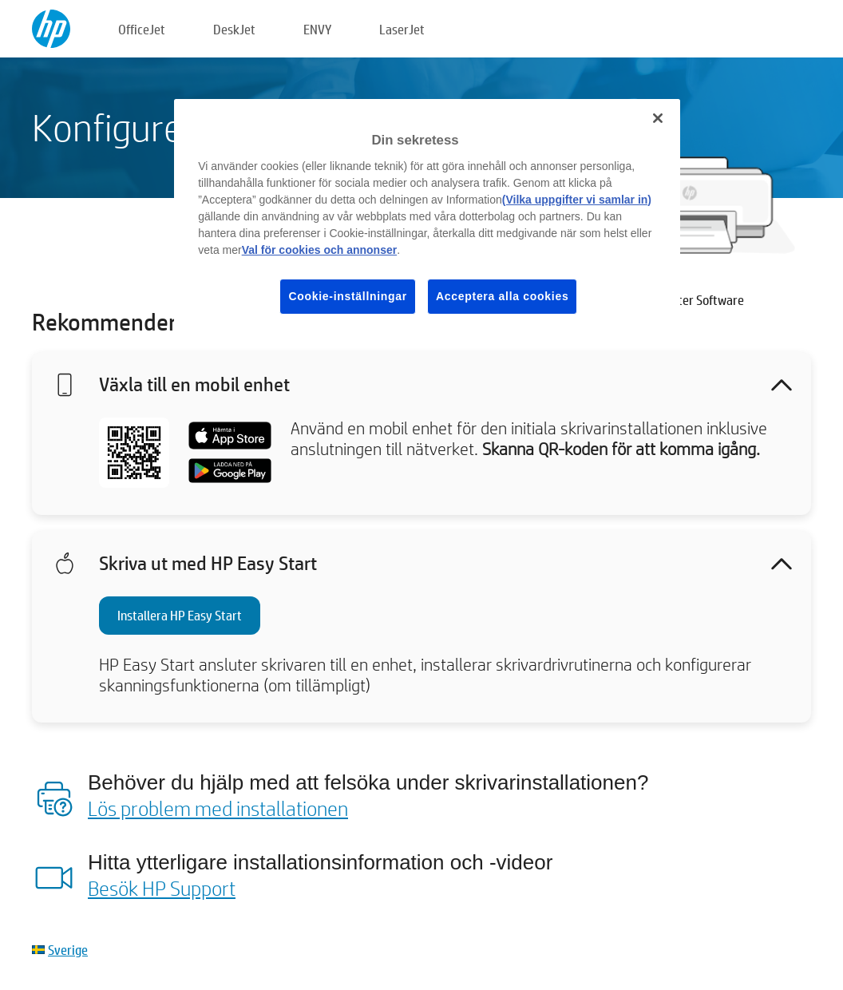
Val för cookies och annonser (320, 250)
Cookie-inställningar (347, 296)
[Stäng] (657, 118)
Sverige (68, 949)
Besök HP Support (161, 888)
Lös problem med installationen (218, 808)
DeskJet (234, 29)
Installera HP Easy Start (179, 615)
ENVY (317, 29)
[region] (427, 219)
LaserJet (402, 29)
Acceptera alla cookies (502, 296)
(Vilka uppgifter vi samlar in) (576, 199)
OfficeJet (141, 29)
